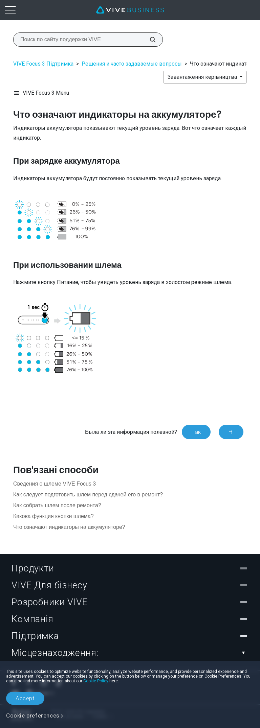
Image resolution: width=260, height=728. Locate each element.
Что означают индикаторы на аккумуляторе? (69, 527)
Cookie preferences (33, 715)
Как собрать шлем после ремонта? (57, 505)
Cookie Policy (95, 681)
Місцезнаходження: (130, 652)
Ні (231, 431)
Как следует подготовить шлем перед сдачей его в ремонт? (88, 494)
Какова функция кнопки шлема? (53, 516)
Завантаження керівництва (203, 77)
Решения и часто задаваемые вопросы (132, 64)
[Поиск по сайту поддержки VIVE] (149, 39)
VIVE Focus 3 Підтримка (43, 64)
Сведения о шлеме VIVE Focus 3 (54, 484)
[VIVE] (130, 10)
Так (196, 431)
